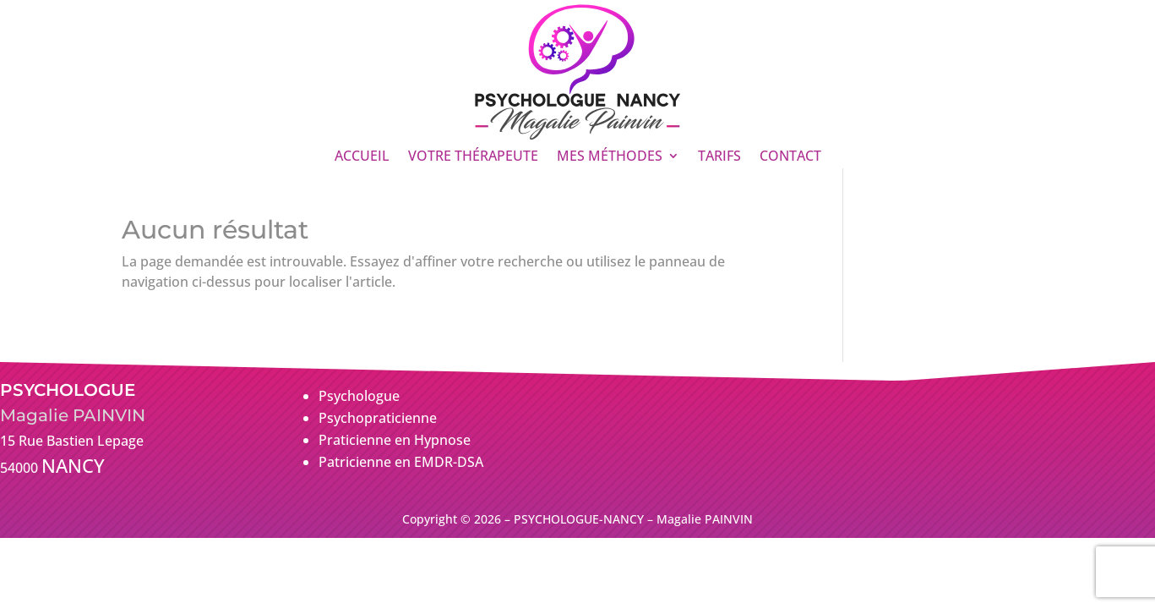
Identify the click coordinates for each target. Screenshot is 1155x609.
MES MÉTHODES (609, 157)
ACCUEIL (362, 157)
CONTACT (790, 157)
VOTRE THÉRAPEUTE (473, 157)
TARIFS (719, 157)
